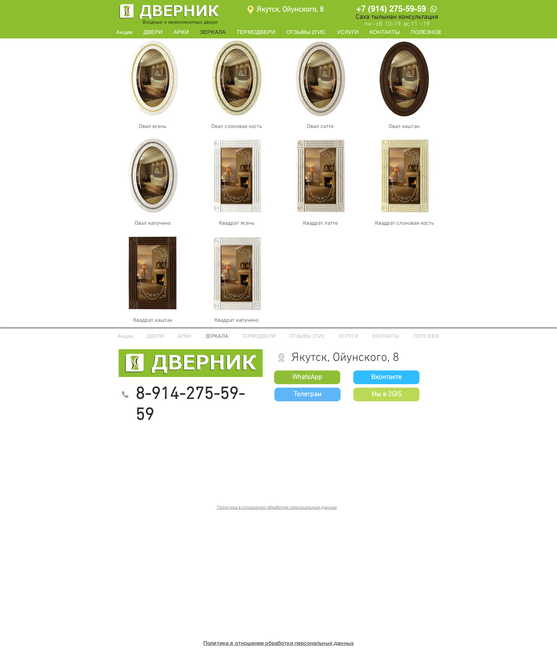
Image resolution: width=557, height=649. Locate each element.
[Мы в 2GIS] (386, 394)
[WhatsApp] (433, 9)
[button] (153, 32)
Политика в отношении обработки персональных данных (277, 507)
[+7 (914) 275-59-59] (391, 8)
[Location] (250, 9)
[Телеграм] (307, 394)
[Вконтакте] (386, 377)
